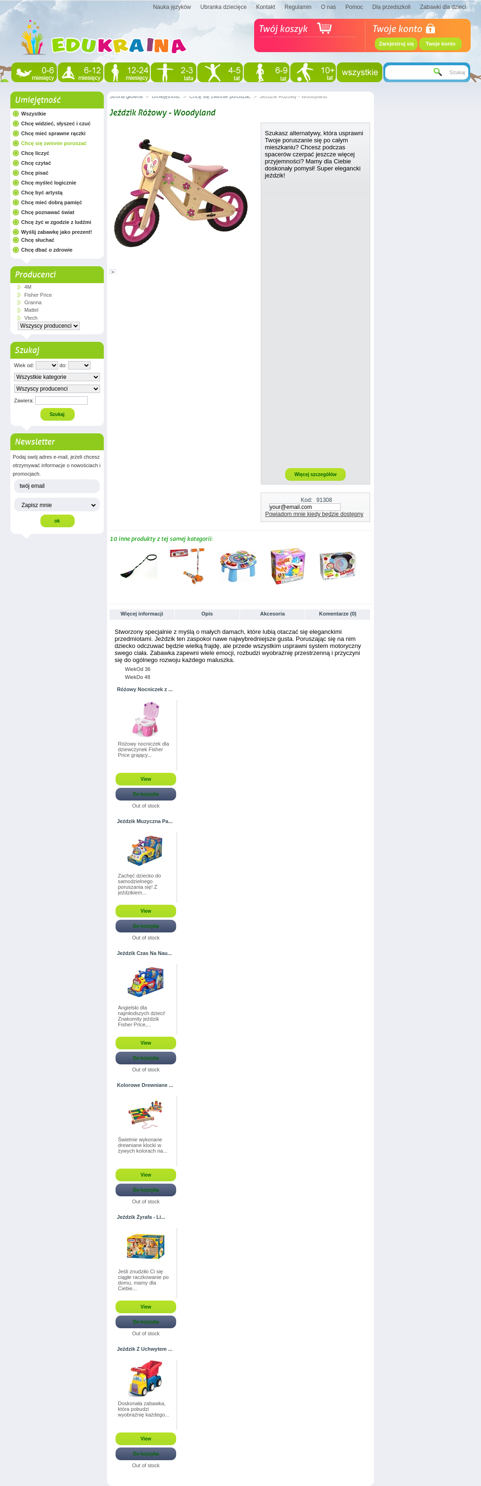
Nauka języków (172, 7)
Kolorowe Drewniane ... (145, 1085)
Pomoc (354, 7)
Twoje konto (440, 43)
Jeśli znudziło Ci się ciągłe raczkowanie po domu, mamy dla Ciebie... (143, 1280)
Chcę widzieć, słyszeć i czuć (56, 123)
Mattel (31, 310)
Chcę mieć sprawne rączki (53, 133)
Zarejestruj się (396, 43)
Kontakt (265, 7)
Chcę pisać (34, 173)
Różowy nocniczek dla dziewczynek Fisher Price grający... (143, 749)
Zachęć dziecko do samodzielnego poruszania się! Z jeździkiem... (139, 884)
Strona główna (125, 96)
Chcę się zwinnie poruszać (53, 143)
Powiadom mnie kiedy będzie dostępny (314, 514)
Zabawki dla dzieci (443, 7)
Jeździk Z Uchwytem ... (144, 1349)
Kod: (306, 500)
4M (27, 287)
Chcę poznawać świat (47, 212)
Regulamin (298, 7)
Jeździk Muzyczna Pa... (144, 821)
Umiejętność (37, 100)
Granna (33, 302)
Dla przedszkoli (391, 7)
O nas (328, 7)
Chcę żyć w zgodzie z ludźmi (56, 222)
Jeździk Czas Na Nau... (144, 953)
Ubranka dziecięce (223, 7)
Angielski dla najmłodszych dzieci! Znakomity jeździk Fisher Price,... (141, 1016)
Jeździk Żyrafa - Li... (141, 1217)
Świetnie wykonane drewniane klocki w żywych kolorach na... (142, 1145)
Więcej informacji (142, 613)
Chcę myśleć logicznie (48, 182)
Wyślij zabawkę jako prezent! (56, 232)
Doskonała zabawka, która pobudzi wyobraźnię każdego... (143, 1409)
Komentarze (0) (337, 613)
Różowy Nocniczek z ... (144, 689)
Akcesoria (272, 613)
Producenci (35, 274)
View (145, 779)
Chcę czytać (36, 163)
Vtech (31, 318)
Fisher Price (38, 295)
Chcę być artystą (41, 192)
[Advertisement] (315, 323)
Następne (367, 566)
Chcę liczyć (35, 153)
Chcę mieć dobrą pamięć (51, 202)
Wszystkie (33, 113)
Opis (207, 613)
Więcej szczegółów (316, 474)
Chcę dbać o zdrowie (46, 250)
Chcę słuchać (37, 240)
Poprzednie (111, 566)
